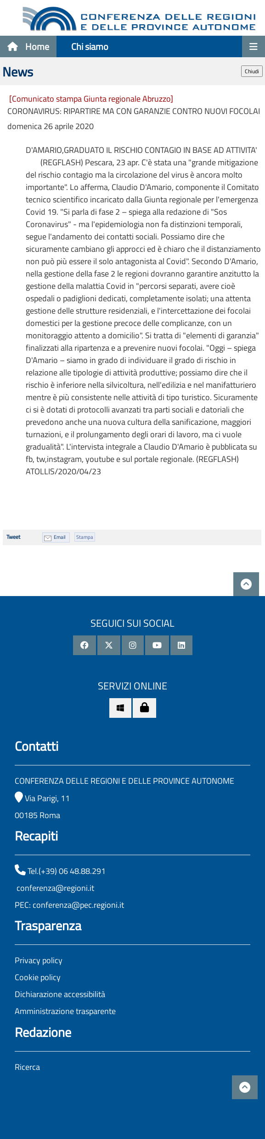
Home (28, 46)
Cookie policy (38, 977)
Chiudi (252, 71)
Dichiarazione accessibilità (60, 994)
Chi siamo (89, 46)
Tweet (13, 536)
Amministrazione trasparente (65, 1011)
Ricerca (27, 1067)
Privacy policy (38, 960)
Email (60, 537)
